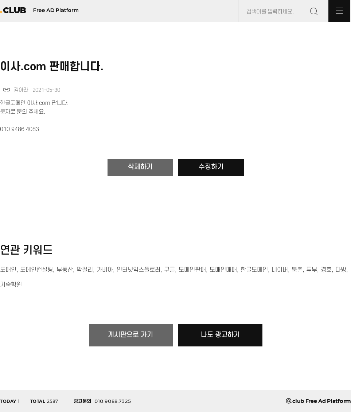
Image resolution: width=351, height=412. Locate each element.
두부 (311, 270)
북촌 (297, 270)
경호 (326, 270)
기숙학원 (11, 285)
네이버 (280, 270)
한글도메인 (254, 270)
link (6, 89)
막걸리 (85, 270)
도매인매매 (223, 270)
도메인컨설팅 (36, 270)
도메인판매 (192, 270)
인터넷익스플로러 (138, 270)
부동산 (64, 270)
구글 (169, 270)
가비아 (105, 270)
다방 (340, 270)
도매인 (8, 270)
